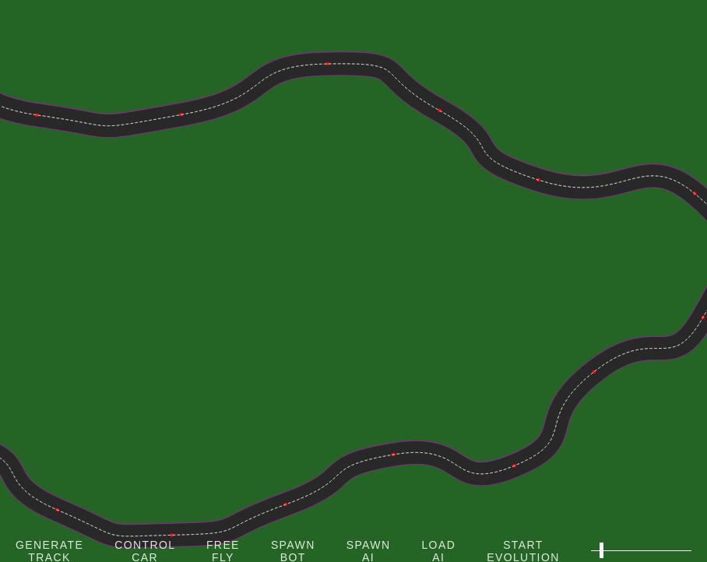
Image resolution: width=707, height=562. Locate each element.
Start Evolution (523, 550)
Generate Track (49, 550)
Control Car (144, 550)
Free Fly (223, 550)
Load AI (438, 550)
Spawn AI (368, 550)
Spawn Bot (293, 550)
